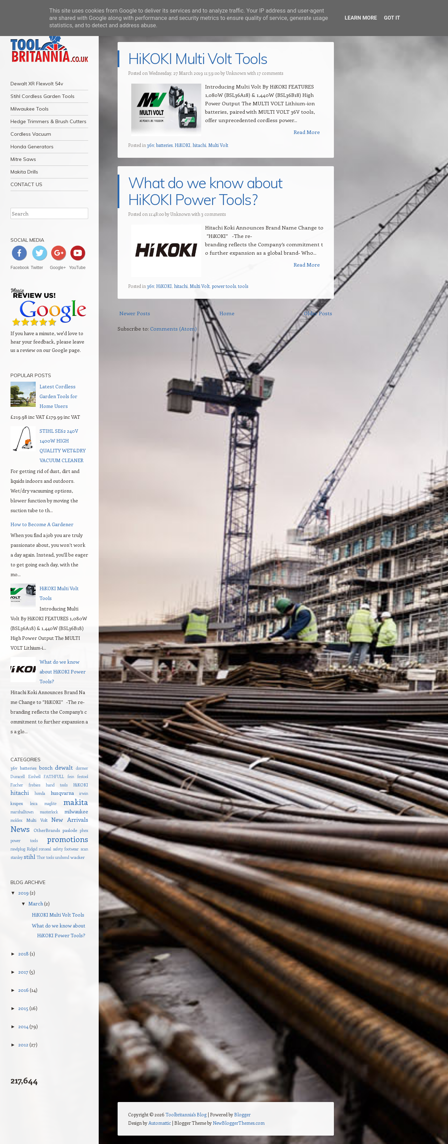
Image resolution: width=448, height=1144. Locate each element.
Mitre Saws (23, 159)
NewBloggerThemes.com (239, 1123)
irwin (83, 793)
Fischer (16, 785)
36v (150, 145)
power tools (224, 286)
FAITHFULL (54, 776)
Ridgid (32, 849)
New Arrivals (69, 819)
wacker (77, 857)
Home (226, 313)
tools (243, 286)
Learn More (361, 18)
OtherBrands (47, 830)
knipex (16, 803)
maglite (50, 803)
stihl (29, 856)
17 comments (270, 73)
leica (33, 803)
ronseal (45, 849)
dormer (82, 768)
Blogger (242, 1114)
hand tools (57, 785)
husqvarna (62, 793)
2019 (23, 892)
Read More (307, 131)
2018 (23, 953)
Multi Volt (218, 145)
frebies (34, 785)
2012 (23, 1044)
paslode (70, 830)
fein (71, 776)
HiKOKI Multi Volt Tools (197, 58)
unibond (62, 857)
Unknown (236, 73)
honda (40, 793)
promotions (67, 839)
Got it (392, 18)
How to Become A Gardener (42, 524)
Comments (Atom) (173, 328)
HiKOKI (182, 145)
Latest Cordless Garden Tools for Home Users (58, 396)
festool (82, 776)
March (35, 903)
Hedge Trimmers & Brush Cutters (48, 121)
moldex (16, 820)
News (20, 829)
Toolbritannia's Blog (186, 1114)
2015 (23, 1008)
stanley (16, 857)
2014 (23, 1026)
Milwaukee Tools (29, 109)
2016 (23, 990)
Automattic (159, 1123)
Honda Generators (32, 146)
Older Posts (318, 313)
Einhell (34, 776)
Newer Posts (134, 313)
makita (75, 802)
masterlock (49, 811)
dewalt (64, 767)
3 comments (213, 214)
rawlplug (17, 849)
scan (84, 849)
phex (84, 830)
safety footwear (66, 849)
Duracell (17, 776)
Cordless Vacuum (30, 134)
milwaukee (76, 811)
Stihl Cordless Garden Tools (42, 96)
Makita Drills (24, 172)
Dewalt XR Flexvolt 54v (36, 83)
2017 (23, 971)
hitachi (199, 145)
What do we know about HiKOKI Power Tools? (205, 191)
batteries (164, 145)
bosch (45, 767)
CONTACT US (26, 184)
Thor (41, 857)
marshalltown (22, 811)
